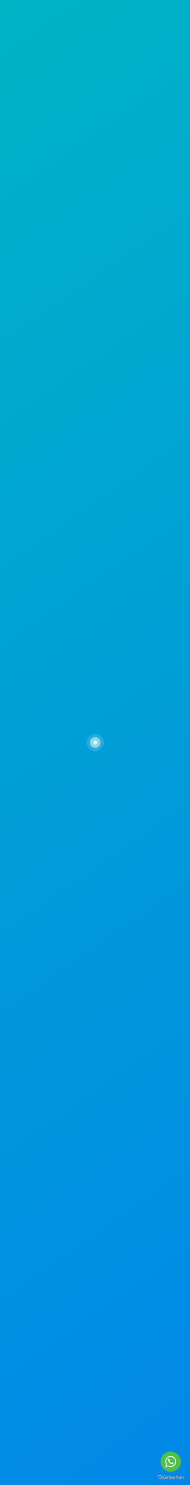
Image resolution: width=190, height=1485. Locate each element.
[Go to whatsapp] (171, 1462)
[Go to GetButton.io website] (171, 1477)
